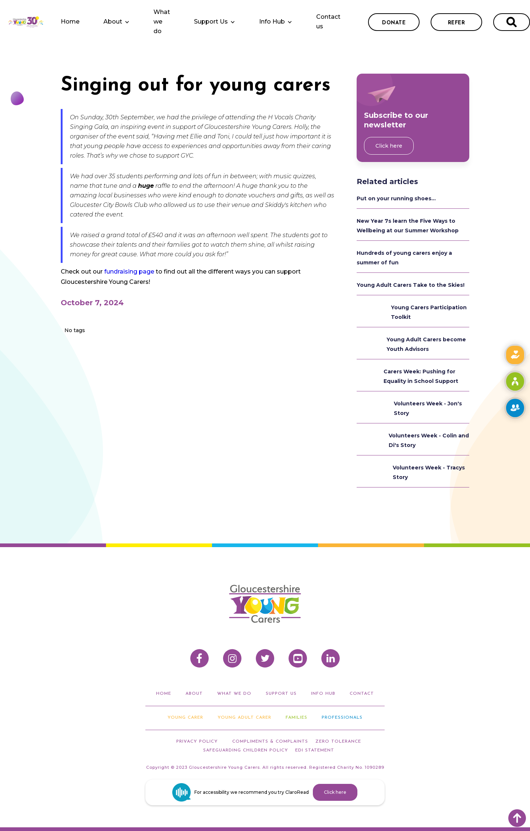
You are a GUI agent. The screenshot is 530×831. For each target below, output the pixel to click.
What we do (161, 21)
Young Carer (185, 717)
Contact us (328, 21)
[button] (116, 22)
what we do (234, 693)
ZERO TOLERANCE (338, 741)
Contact (362, 693)
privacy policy (197, 741)
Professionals (342, 717)
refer (456, 23)
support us (281, 693)
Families (296, 717)
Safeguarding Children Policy (245, 750)
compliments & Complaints (270, 741)
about (194, 693)
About (112, 21)
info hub (323, 693)
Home (70, 21)
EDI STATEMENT (314, 750)
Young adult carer (244, 717)
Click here (388, 145)
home (163, 693)
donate (394, 23)
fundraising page (129, 271)
